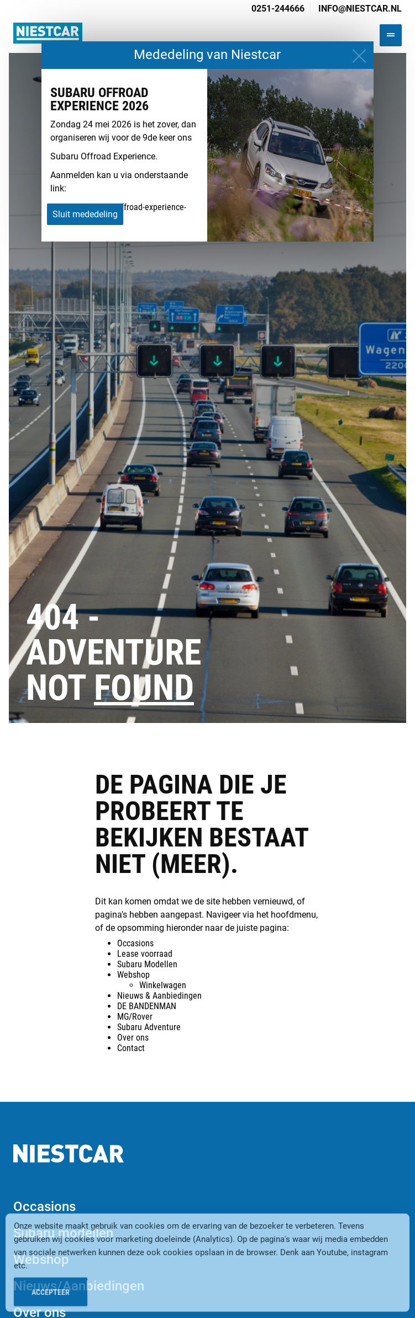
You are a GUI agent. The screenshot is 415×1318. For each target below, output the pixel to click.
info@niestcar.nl (360, 8)
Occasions (135, 943)
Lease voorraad (144, 954)
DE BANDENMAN (146, 1006)
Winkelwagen (162, 985)
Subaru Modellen (147, 964)
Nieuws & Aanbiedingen (159, 995)
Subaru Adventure (149, 1027)
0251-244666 (277, 8)
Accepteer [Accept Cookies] (50, 1299)
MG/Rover (135, 1016)
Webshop (133, 974)
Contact (131, 1048)
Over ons (133, 1037)
